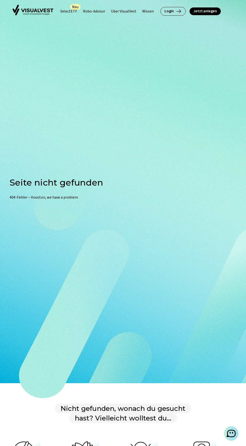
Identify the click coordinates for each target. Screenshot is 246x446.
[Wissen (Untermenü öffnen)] (148, 11)
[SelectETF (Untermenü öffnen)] (68, 11)
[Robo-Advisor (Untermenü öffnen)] (94, 11)
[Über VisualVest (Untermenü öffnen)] (123, 11)
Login (173, 11)
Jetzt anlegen (205, 11)
